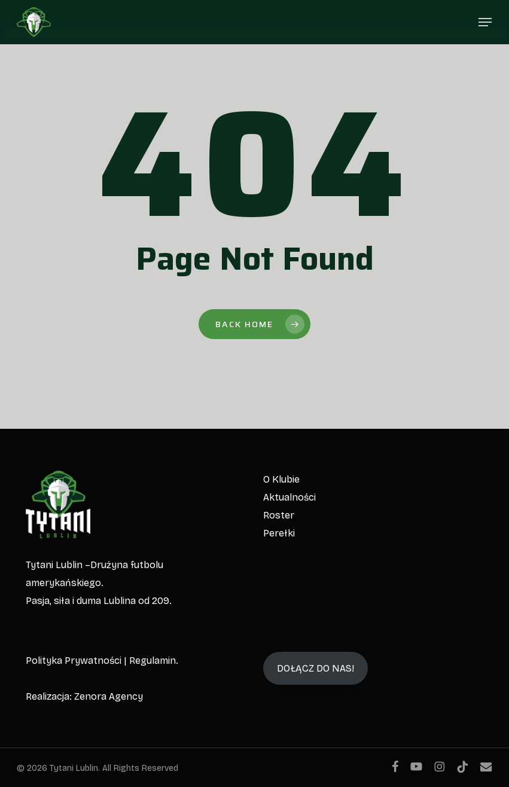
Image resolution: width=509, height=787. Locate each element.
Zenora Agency (108, 696)
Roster (278, 515)
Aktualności (289, 497)
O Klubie (281, 479)
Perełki (279, 533)
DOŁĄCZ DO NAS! (315, 668)
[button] (485, 22)
